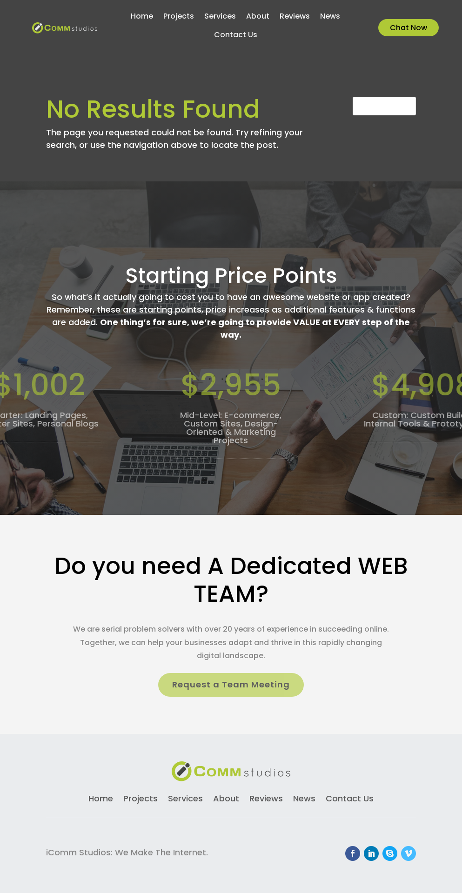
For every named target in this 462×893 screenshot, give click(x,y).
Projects (178, 17)
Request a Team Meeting (231, 684)
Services (220, 17)
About (257, 17)
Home (142, 17)
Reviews (295, 17)
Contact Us (235, 36)
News (330, 17)
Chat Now (408, 27)
